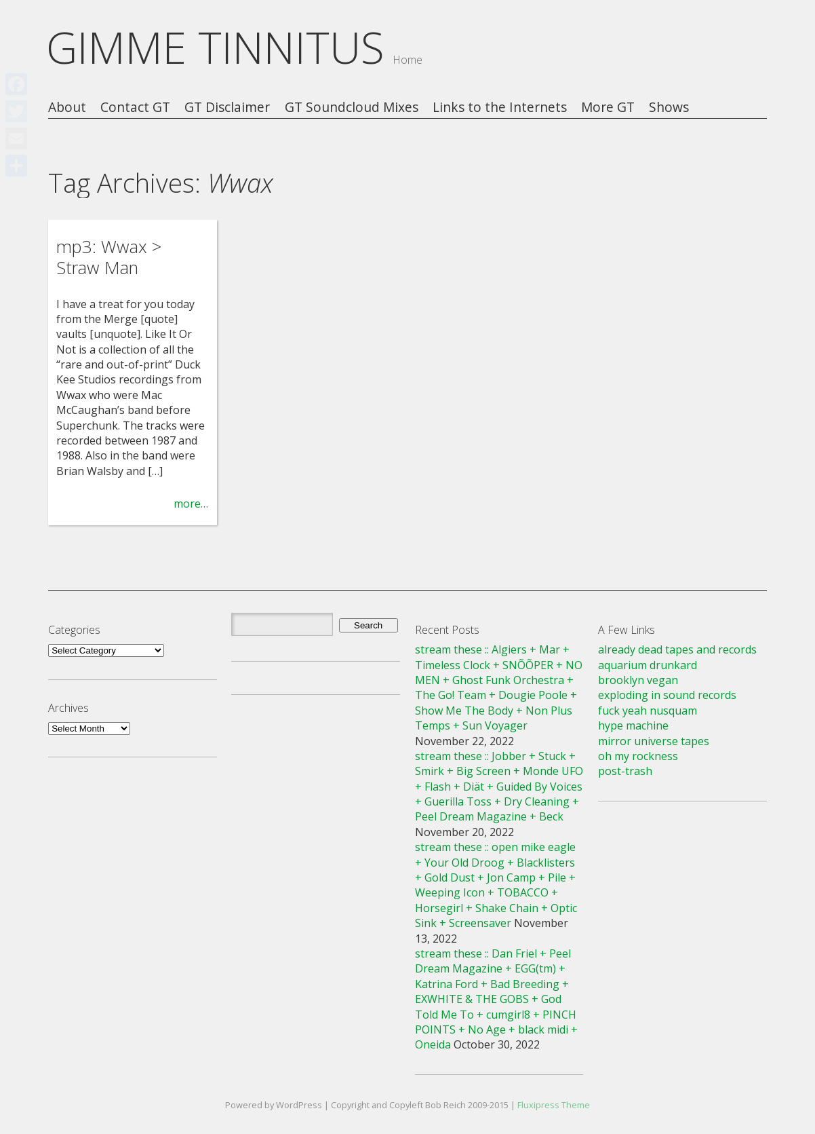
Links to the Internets (500, 107)
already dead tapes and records (677, 649)
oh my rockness (638, 756)
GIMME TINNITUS (215, 47)
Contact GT (135, 107)
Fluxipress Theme (553, 1105)
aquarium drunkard (647, 665)
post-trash (625, 770)
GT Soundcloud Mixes (351, 107)
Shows (669, 107)
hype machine (633, 725)
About (67, 107)
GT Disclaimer (227, 107)
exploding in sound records (667, 694)
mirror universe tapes (653, 741)
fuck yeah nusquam (647, 710)
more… (191, 503)
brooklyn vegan (638, 680)
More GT (608, 107)
